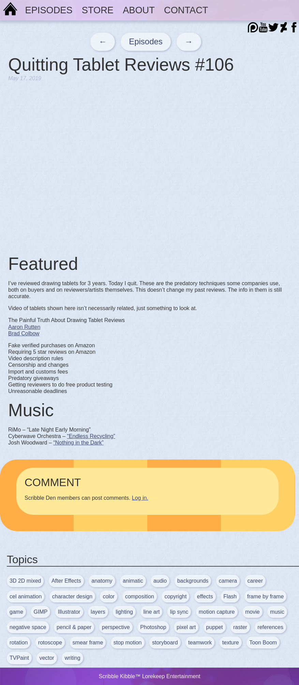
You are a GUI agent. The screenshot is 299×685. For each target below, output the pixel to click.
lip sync (179, 612)
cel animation (26, 596)
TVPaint (19, 658)
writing (72, 658)
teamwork (200, 642)
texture (230, 642)
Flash (230, 596)
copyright (175, 596)
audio (160, 581)
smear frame (88, 642)
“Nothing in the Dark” (78, 443)
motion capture (217, 612)
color (109, 596)
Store (98, 10)
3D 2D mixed (25, 581)
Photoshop (153, 627)
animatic (133, 581)
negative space (28, 627)
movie (252, 612)
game (16, 612)
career (255, 581)
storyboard (165, 642)
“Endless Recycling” (91, 436)
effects (205, 596)
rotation (19, 642)
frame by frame (265, 596)
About (139, 10)
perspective (116, 627)
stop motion (128, 642)
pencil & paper (74, 627)
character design (72, 596)
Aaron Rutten (24, 327)
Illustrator (69, 612)
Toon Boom (263, 642)
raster (240, 627)
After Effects (66, 581)
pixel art (186, 627)
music (277, 612)
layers (98, 612)
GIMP (40, 612)
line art (151, 612)
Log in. (140, 498)
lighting (124, 612)
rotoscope (50, 642)
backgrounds (193, 581)
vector (46, 658)
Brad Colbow (24, 333)
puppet (214, 627)
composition (139, 596)
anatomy (101, 581)
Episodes (49, 10)
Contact (186, 10)
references (270, 627)
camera (228, 581)
